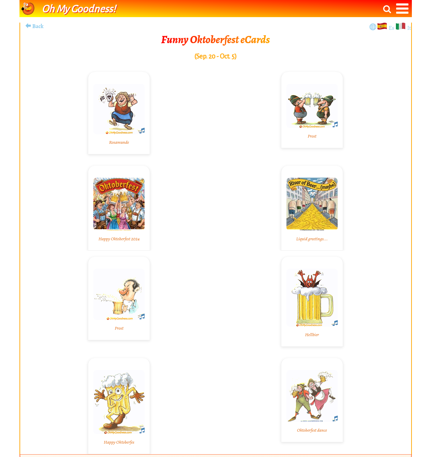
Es (392, 28)
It (409, 28)
